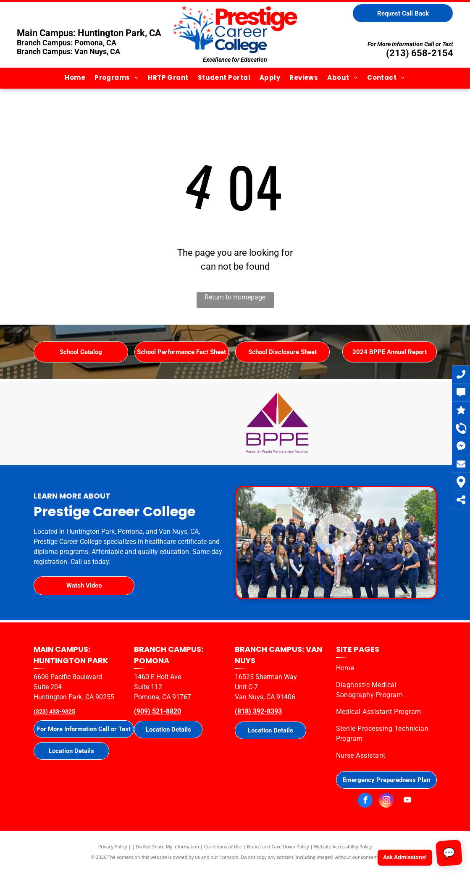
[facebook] (365, 801)
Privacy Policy (112, 846)
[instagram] (386, 801)
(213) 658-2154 (419, 53)
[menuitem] (75, 78)
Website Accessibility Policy (343, 846)
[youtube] (407, 801)
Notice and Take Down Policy (278, 846)
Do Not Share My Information (167, 846)
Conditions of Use (223, 846)
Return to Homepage (235, 297)
